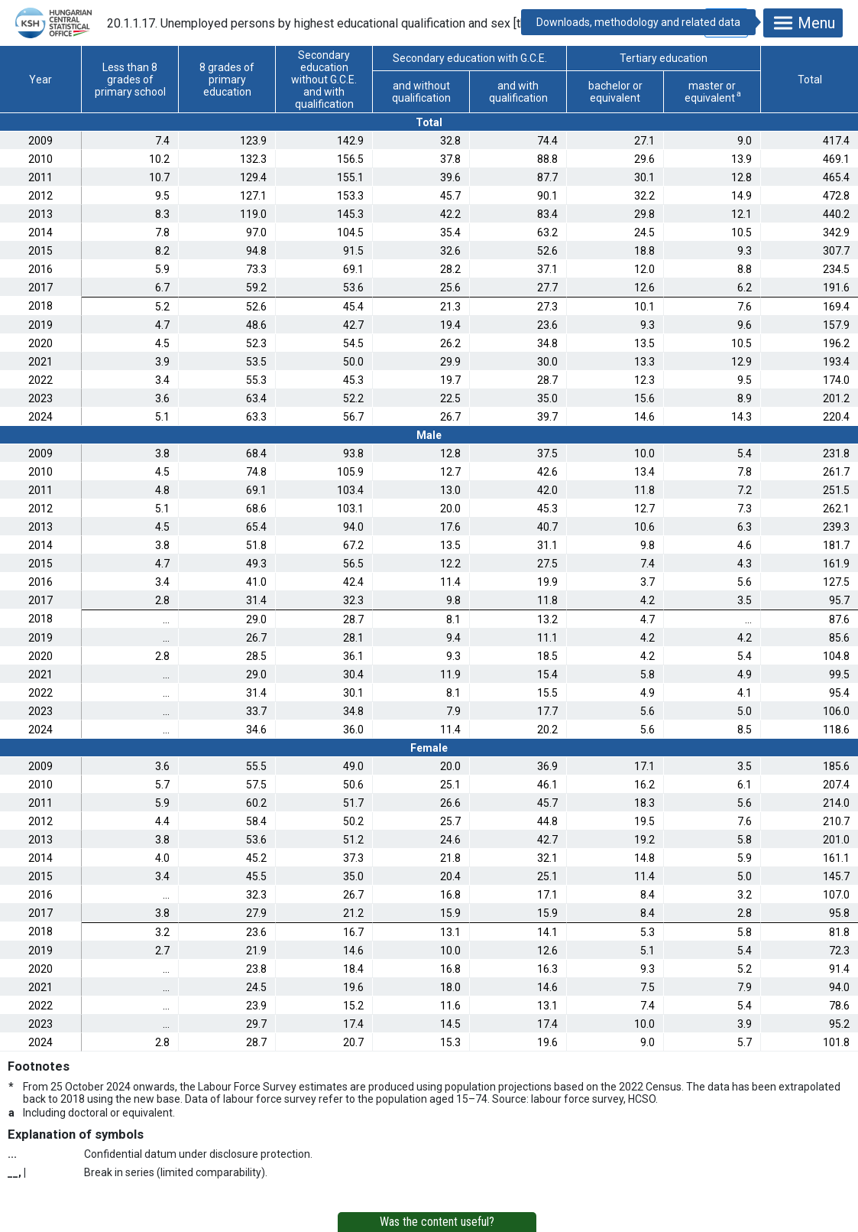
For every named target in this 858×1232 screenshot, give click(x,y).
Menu (803, 23)
